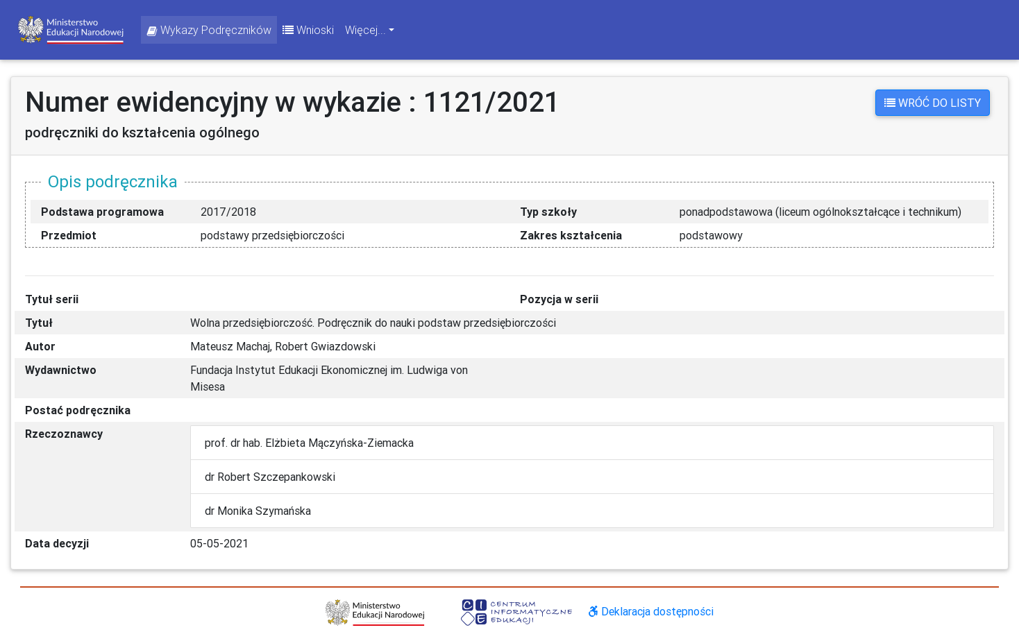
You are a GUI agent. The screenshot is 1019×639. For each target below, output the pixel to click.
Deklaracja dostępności (651, 611)
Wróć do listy (932, 103)
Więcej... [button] (365, 30)
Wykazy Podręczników (208, 30)
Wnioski (308, 30)
